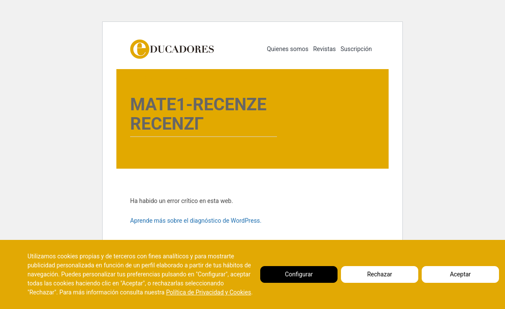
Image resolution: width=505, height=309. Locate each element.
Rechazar (379, 274)
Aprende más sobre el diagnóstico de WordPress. (196, 220)
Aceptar (460, 274)
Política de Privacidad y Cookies (208, 292)
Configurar (299, 274)
